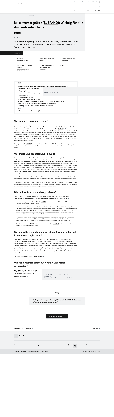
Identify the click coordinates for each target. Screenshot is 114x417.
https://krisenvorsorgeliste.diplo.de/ (56, 125)
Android (57, 245)
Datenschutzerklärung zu (33, 303)
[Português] (96, 2)
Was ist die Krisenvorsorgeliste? (22, 99)
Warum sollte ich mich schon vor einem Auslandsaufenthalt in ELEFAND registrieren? (24, 107)
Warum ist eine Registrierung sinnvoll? (46, 99)
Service (82, 10)
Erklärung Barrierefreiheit (33, 414)
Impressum (23, 414)
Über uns (76, 10)
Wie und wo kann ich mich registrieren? (68, 99)
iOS (67, 245)
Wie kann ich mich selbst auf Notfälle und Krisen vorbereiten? (46, 106)
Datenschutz (16, 414)
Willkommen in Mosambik (93, 10)
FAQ (63, 105)
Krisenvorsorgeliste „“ (56, 175)
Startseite (17, 15)
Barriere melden (44, 414)
